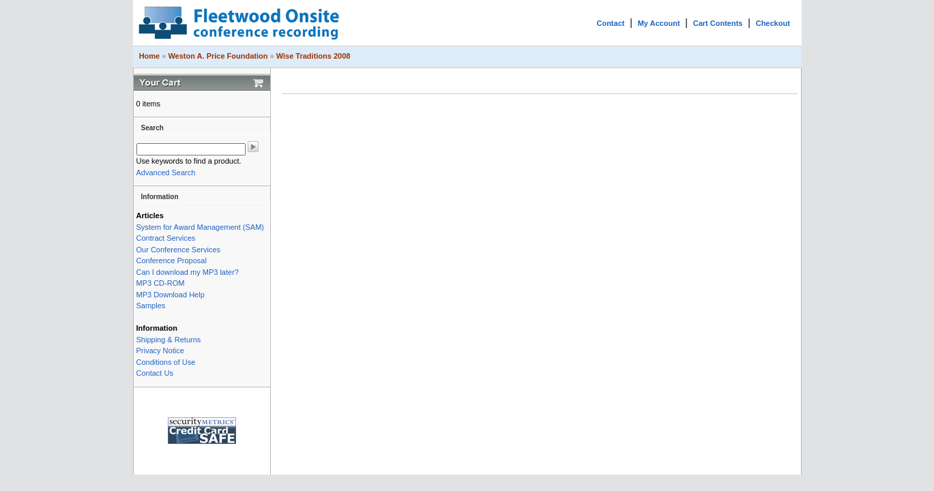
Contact (610, 23)
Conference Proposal (171, 260)
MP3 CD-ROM (160, 283)
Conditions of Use (166, 362)
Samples (151, 305)
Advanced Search (166, 172)
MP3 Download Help (170, 295)
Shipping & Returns (168, 340)
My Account (659, 23)
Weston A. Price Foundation (217, 56)
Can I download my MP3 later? (187, 272)
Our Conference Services (178, 250)
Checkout (773, 23)
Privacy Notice (160, 350)
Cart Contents (718, 23)
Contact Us (154, 373)
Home (149, 56)
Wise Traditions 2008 (313, 56)
